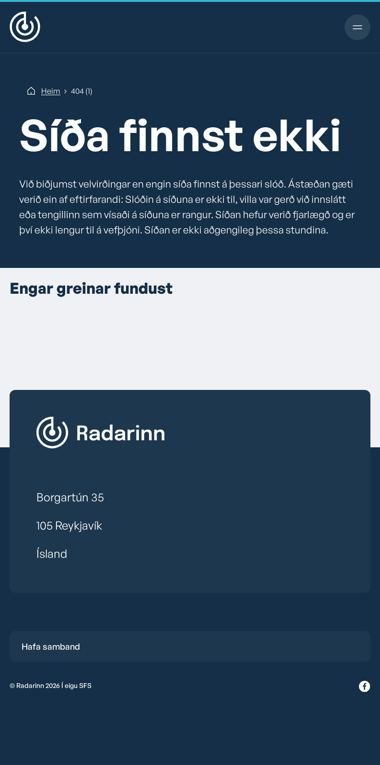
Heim (50, 91)
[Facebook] (364, 687)
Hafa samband (51, 646)
